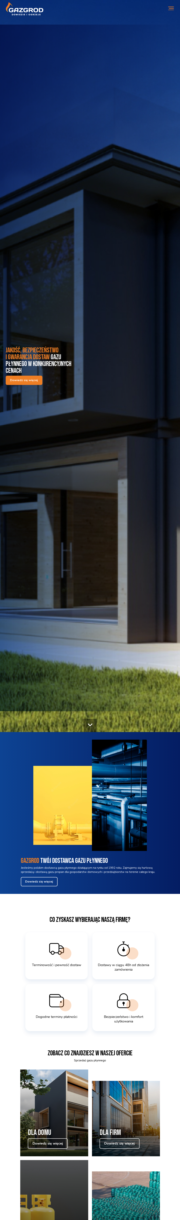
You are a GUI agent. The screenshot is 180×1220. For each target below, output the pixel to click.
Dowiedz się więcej (24, 380)
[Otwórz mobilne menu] (171, 9)
